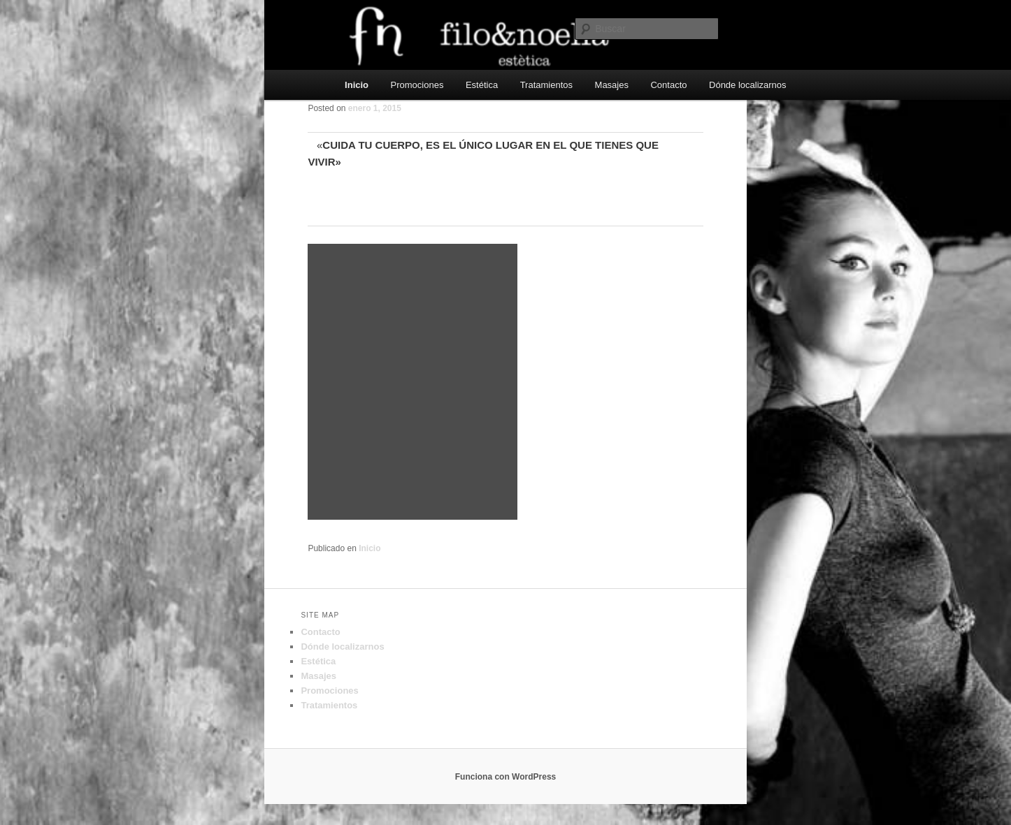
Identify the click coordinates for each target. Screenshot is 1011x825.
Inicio (356, 85)
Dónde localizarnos (748, 85)
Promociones (417, 85)
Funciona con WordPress (505, 777)
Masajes (612, 85)
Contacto (668, 85)
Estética (482, 85)
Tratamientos (546, 85)
